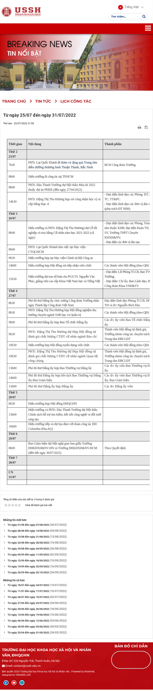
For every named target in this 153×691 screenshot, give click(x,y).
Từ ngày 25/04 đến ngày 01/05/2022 (28, 633)
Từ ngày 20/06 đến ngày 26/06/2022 (28, 610)
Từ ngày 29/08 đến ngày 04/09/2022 (28, 549)
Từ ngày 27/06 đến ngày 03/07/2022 (28, 604)
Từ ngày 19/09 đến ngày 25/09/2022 (28, 567)
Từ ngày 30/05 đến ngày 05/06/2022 (28, 628)
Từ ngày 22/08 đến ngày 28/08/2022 (28, 543)
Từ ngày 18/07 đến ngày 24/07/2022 (28, 586)
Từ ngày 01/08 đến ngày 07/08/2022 (28, 526)
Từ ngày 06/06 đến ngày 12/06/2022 (28, 622)
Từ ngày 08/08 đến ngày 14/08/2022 (28, 531)
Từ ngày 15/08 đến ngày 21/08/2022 (28, 537)
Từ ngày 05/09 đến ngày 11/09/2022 (28, 555)
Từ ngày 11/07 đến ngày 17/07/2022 (28, 592)
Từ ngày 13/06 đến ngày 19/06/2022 (28, 616)
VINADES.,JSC (23, 676)
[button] (128, 8)
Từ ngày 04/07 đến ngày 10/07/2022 (28, 598)
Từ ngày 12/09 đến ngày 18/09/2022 (28, 561)
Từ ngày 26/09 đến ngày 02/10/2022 (28, 573)
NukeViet (89, 672)
